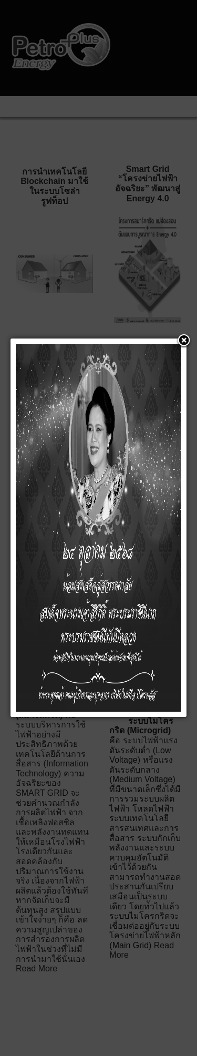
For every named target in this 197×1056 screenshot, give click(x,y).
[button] (184, 341)
